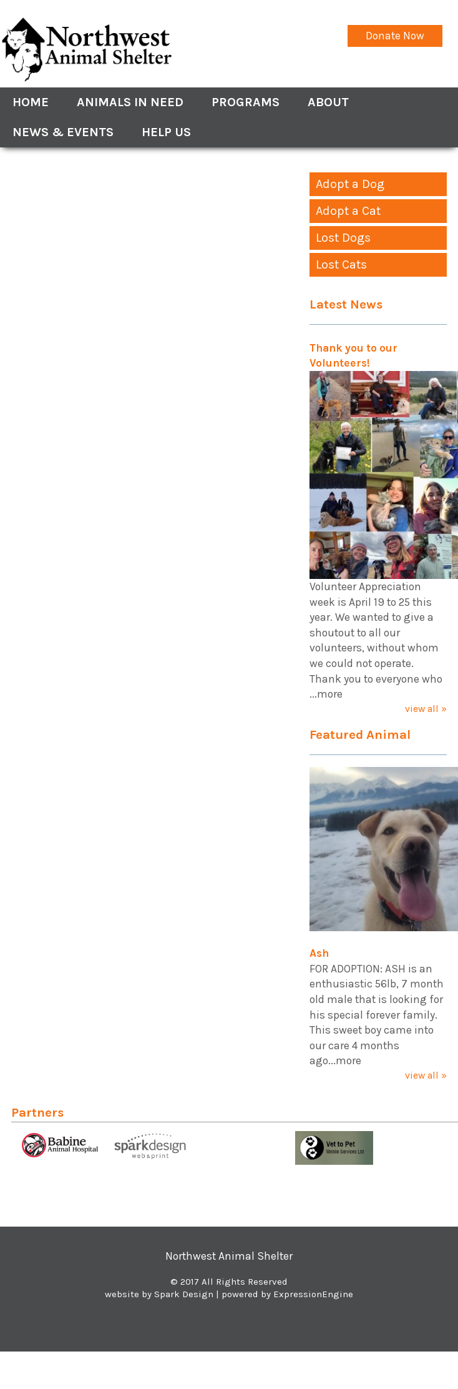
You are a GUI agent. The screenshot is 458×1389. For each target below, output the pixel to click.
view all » (426, 708)
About (328, 102)
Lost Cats (341, 264)
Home (30, 102)
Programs (246, 102)
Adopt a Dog (350, 184)
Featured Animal (360, 734)
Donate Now (395, 35)
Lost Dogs (343, 237)
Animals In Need (130, 102)
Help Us (166, 132)
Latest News (345, 304)
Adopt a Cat (348, 211)
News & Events (63, 132)
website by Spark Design (159, 1294)
